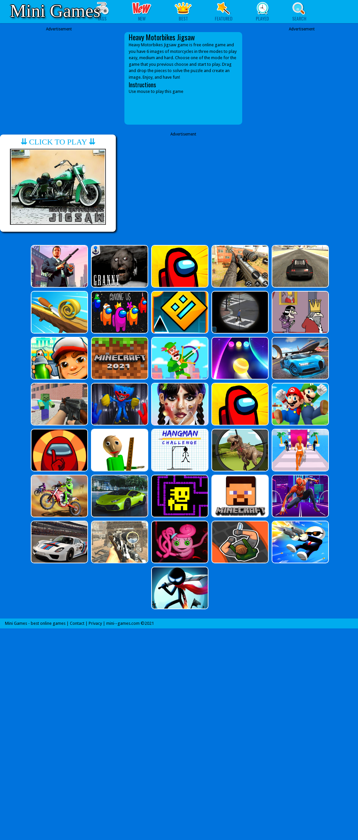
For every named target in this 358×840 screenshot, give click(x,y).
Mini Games (55, 11)
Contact (77, 623)
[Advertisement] (59, 73)
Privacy (95, 623)
